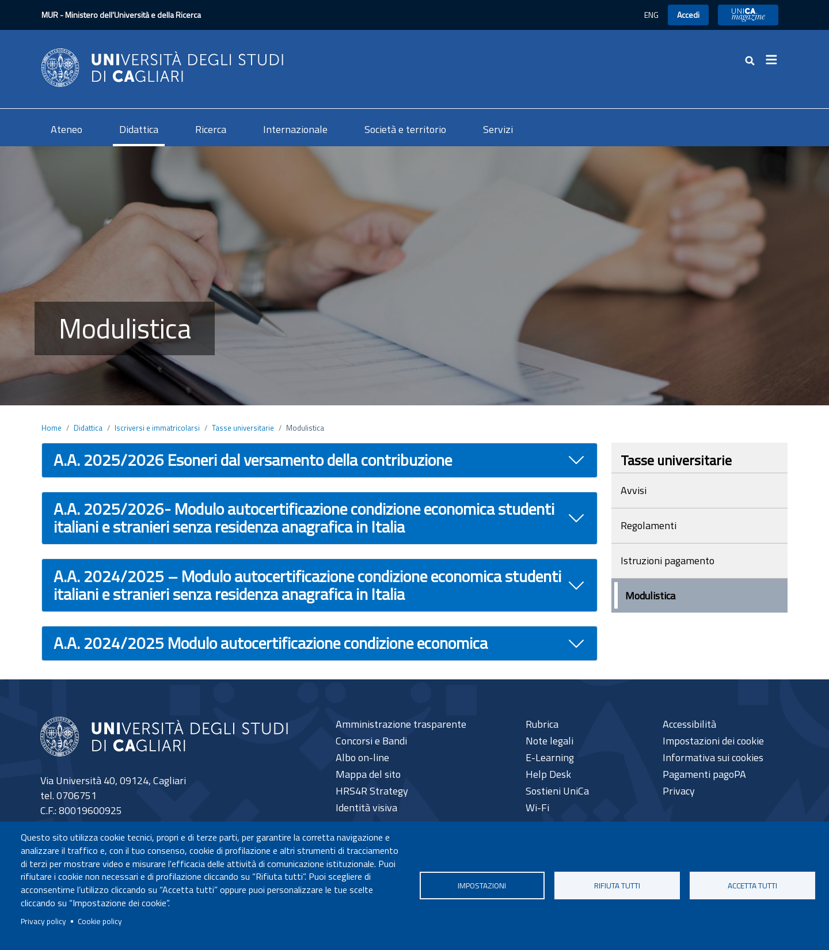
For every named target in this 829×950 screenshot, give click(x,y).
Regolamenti (648, 525)
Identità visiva (366, 807)
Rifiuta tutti (617, 885)
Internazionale (295, 129)
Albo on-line (362, 757)
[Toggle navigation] (775, 59)
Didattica (138, 129)
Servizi (498, 129)
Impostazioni (482, 885)
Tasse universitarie (243, 428)
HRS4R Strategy (372, 791)
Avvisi (634, 490)
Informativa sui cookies (713, 757)
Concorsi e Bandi (371, 740)
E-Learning (550, 757)
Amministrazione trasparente (401, 724)
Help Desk (548, 774)
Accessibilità (689, 724)
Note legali (549, 740)
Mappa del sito (368, 774)
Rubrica (542, 724)
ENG (651, 15)
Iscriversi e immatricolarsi (157, 428)
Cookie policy (100, 921)
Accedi (688, 15)
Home (51, 428)
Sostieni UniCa (557, 791)
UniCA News (748, 15)
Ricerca (210, 129)
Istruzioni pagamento (667, 560)
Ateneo (66, 129)
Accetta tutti (752, 885)
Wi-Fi (537, 807)
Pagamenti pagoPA (704, 774)
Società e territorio (405, 129)
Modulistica (650, 595)
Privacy (679, 791)
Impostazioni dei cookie (713, 740)
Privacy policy (43, 921)
